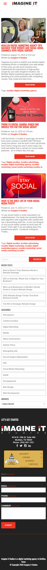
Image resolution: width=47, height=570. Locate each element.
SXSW (5, 375)
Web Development (11, 393)
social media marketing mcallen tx (26, 167)
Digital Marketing (10, 327)
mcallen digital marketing (12, 246)
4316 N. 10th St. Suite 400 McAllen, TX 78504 (23, 438)
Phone (8, 496)
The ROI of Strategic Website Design (19, 304)
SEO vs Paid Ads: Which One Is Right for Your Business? (23, 280)
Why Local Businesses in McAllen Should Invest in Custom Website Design (21, 288)
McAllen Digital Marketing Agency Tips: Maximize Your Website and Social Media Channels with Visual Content (22, 48)
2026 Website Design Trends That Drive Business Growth (20, 296)
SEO (5, 363)
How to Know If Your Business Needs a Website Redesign (20, 271)
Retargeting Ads (10, 351)
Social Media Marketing (13, 369)
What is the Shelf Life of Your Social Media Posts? (20, 202)
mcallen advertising (29, 162)
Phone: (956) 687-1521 (23, 442)
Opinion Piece (9, 345)
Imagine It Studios (19, 58)
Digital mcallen (13, 162)
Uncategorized (9, 381)
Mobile (6, 333)
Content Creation (10, 321)
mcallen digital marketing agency (22, 90)
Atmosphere (8, 315)
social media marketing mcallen (21, 249)
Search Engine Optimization (15, 357)
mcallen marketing (26, 248)
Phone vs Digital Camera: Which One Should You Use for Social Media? (20, 125)
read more (30, 85)
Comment (10, 506)
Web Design (8, 387)
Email (8, 486)
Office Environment (11, 339)
